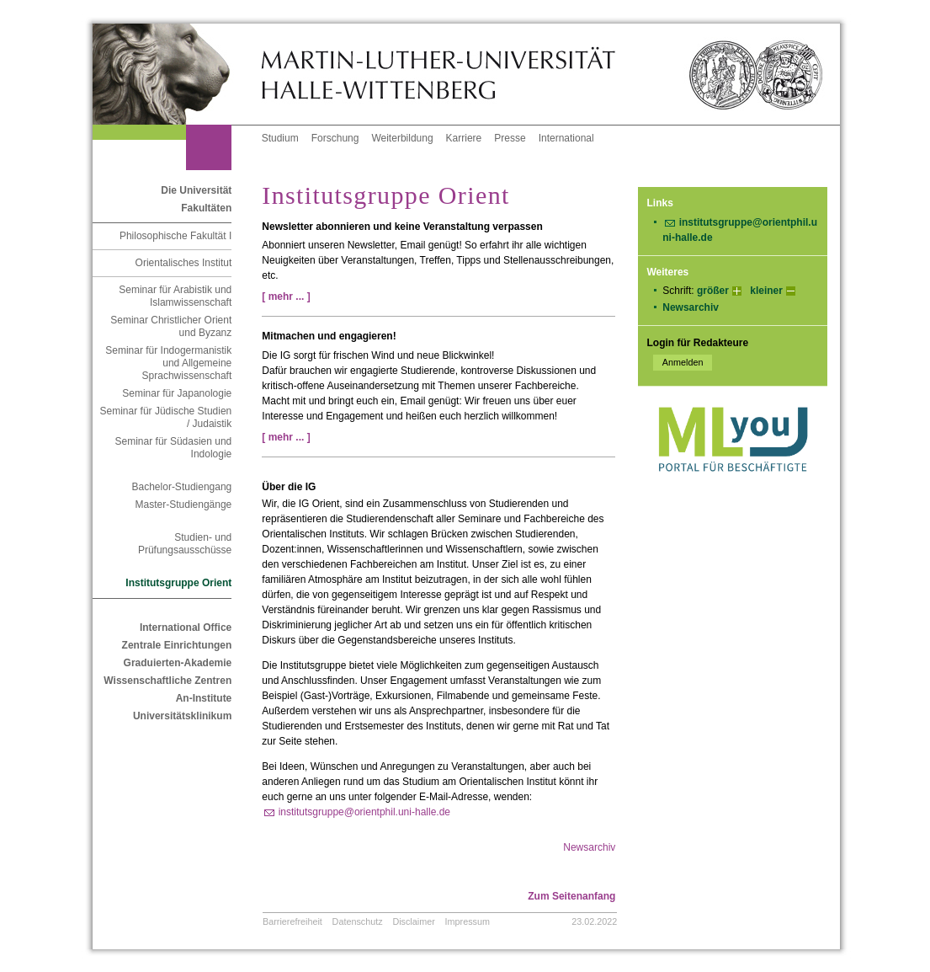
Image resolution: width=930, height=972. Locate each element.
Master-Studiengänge (184, 504)
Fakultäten (206, 208)
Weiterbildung (402, 138)
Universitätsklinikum (182, 716)
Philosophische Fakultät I (175, 236)
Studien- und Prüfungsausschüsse (184, 543)
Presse (509, 138)
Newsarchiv (690, 307)
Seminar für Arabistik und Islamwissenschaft (175, 296)
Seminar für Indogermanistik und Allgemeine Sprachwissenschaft (168, 363)
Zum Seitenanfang (571, 896)
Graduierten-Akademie (178, 663)
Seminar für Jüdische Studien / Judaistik (166, 417)
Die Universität (196, 190)
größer (713, 290)
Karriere (464, 138)
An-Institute (204, 698)
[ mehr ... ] (286, 296)
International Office (185, 627)
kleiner (766, 290)
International (566, 138)
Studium (280, 138)
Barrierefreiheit (292, 921)
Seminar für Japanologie (176, 393)
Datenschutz (357, 921)
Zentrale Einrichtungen (177, 645)
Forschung (335, 138)
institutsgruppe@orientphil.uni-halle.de (364, 812)
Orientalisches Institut (184, 263)
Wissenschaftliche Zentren (167, 680)
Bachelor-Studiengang (182, 487)
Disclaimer (413, 921)
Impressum (467, 921)
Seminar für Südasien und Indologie (173, 447)
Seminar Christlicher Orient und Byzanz (170, 326)
